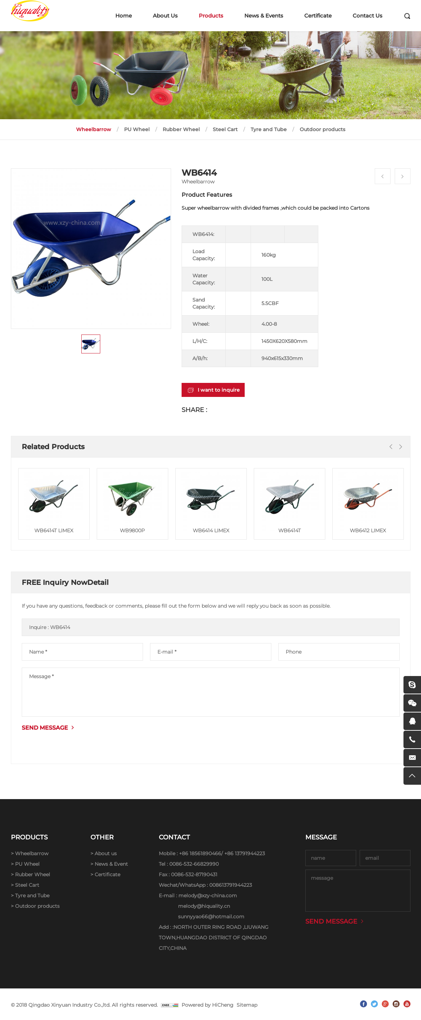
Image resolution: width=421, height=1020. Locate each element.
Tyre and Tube (269, 129)
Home (123, 15)
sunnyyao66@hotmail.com (211, 916)
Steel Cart (225, 129)
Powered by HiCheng (207, 1005)
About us (106, 853)
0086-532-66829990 (194, 864)
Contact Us (367, 15)
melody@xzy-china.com (207, 895)
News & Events (263, 15)
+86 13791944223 (244, 853)
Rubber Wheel (181, 129)
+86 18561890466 (200, 853)
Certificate (318, 15)
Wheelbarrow (93, 129)
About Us (165, 15)
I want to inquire (219, 390)
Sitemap (247, 1005)
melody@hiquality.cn (204, 906)
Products (211, 15)
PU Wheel (137, 129)
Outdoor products (322, 129)
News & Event (111, 864)
